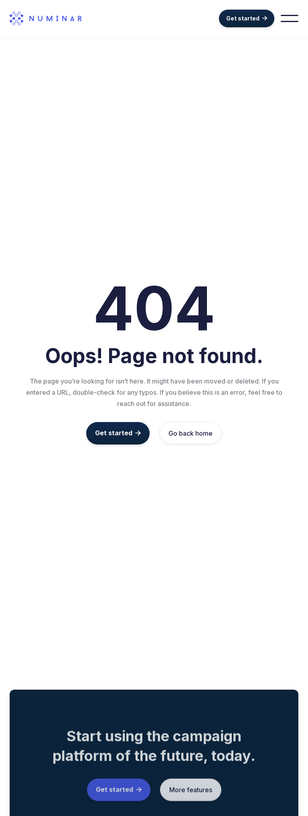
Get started (246, 18)
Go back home (190, 433)
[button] (289, 18)
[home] (55, 18)
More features (190, 793)
